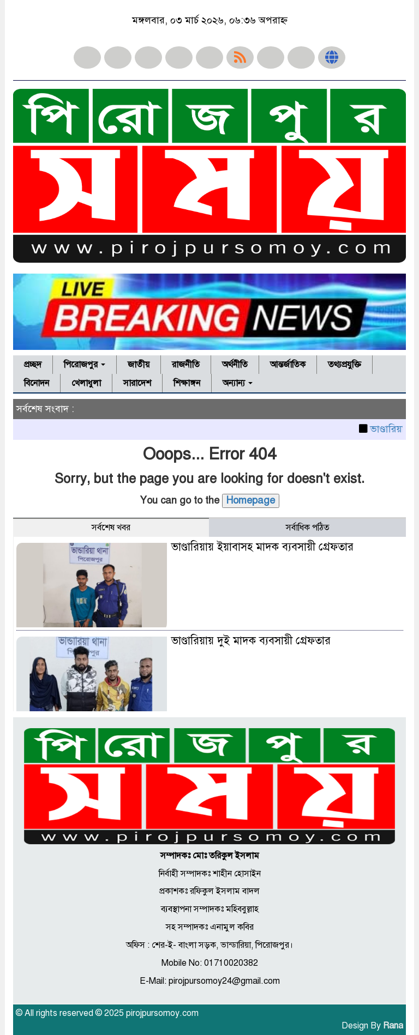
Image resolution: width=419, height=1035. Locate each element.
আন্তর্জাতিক (288, 364)
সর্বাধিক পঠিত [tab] (308, 527)
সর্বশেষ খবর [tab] (111, 527)
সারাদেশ (137, 383)
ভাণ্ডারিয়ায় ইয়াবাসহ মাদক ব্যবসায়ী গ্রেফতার (262, 547)
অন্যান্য (238, 383)
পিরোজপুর (84, 364)
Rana (393, 1025)
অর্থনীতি (235, 364)
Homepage (250, 500)
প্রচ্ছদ (32, 364)
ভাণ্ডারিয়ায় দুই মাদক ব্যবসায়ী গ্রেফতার (251, 640)
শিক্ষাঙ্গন (186, 383)
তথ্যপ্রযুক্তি (344, 364)
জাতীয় (138, 364)
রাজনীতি (186, 364)
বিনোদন (36, 383)
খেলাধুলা (86, 383)
